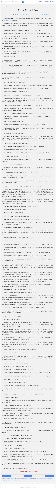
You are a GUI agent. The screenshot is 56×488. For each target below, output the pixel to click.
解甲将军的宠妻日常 (42, 478)
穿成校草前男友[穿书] (21, 478)
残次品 (52, 478)
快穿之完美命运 (4, 480)
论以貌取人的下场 (48, 478)
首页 (3, 6)
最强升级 (33, 478)
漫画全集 (41, 1)
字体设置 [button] (52, 1)
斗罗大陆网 (5, 2)
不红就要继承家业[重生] (9, 478)
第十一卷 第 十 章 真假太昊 (23, 14)
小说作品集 (46, 1)
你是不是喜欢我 (15, 478)
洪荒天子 (7, 6)
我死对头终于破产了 (28, 478)
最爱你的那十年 (15, 480)
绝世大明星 (37, 478)
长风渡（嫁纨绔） (10, 480)
